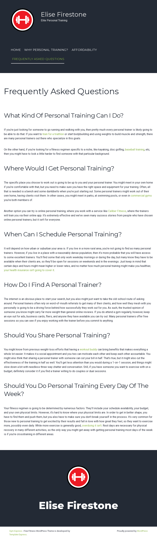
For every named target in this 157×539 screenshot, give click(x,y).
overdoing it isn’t (92, 425)
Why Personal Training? (46, 50)
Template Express (18, 534)
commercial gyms (141, 195)
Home (16, 50)
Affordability (84, 50)
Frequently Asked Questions (38, 59)
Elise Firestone (63, 14)
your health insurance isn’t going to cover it (29, 270)
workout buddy (88, 349)
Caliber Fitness (117, 211)
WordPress (142, 531)
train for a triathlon (53, 134)
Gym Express (15, 531)
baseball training (134, 149)
